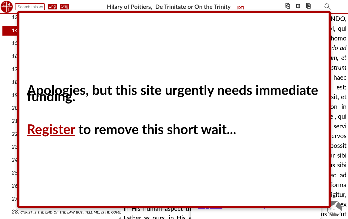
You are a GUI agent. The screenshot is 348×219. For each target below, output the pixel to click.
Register (51, 129)
